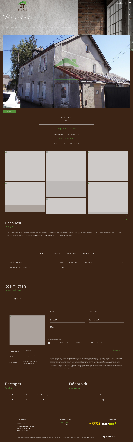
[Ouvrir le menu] (130, 3)
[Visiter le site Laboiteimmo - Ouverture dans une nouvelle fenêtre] (109, 437)
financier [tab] (71, 253)
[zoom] (25, 152)
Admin (73, 437)
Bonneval (43, 27)
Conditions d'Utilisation (85, 368)
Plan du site (57, 437)
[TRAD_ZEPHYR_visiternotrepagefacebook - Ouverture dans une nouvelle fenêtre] (62, 424)
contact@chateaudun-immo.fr (32, 356)
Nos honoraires (49, 437)
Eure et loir (35, 27)
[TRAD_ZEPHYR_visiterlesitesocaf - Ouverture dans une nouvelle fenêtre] (95, 423)
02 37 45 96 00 (27, 350)
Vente (27, 27)
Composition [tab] (88, 253)
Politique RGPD (85, 437)
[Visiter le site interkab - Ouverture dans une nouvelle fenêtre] (109, 423)
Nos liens (78, 437)
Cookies (92, 437)
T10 (55, 27)
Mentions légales (66, 437)
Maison (50, 27)
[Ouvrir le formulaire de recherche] (119, 3)
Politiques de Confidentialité (72, 368)
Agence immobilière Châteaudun (13, 27)
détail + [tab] (56, 253)
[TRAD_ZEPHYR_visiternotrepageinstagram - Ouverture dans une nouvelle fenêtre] (67, 424)
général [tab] (42, 253)
